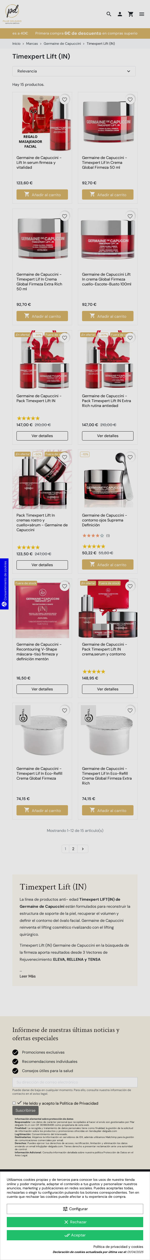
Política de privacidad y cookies (118, 1247)
